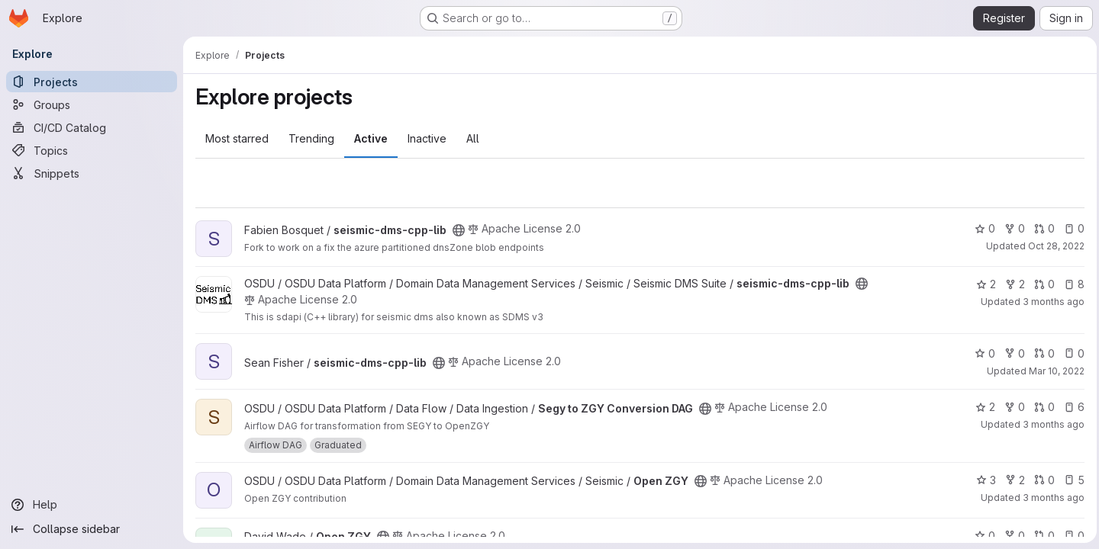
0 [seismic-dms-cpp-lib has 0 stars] (981, 228)
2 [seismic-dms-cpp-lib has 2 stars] (982, 284)
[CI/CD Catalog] (91, 127)
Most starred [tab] (237, 138)
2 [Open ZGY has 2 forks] (1011, 480)
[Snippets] (91, 173)
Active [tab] (371, 138)
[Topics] (91, 150)
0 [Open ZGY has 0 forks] (1011, 535)
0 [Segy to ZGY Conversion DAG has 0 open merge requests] (1040, 406)
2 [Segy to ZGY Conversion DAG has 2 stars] (981, 406)
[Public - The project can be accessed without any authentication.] (459, 230)
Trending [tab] (311, 138)
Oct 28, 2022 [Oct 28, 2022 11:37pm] (1052, 246)
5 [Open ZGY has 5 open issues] (1070, 480)
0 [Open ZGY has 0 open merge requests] (1040, 480)
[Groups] (91, 104)
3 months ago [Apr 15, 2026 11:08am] (1050, 424)
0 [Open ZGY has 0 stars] (981, 535)
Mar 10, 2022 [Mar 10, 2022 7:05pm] (1053, 371)
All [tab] (472, 138)
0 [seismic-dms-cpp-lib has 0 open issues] (1070, 228)
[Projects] (91, 81)
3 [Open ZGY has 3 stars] (982, 480)
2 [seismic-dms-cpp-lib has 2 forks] (1011, 284)
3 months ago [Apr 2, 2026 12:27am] (1050, 301)
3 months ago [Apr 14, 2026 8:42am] (1050, 497)
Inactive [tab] (427, 138)
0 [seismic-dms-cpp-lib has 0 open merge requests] (1040, 228)
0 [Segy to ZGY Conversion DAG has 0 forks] (1011, 406)
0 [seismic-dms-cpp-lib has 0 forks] (1011, 228)
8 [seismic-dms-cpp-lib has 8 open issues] (1070, 284)
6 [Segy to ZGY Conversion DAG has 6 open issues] (1070, 406)
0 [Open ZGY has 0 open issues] (1070, 535)
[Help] (91, 504)
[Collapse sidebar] (91, 529)
